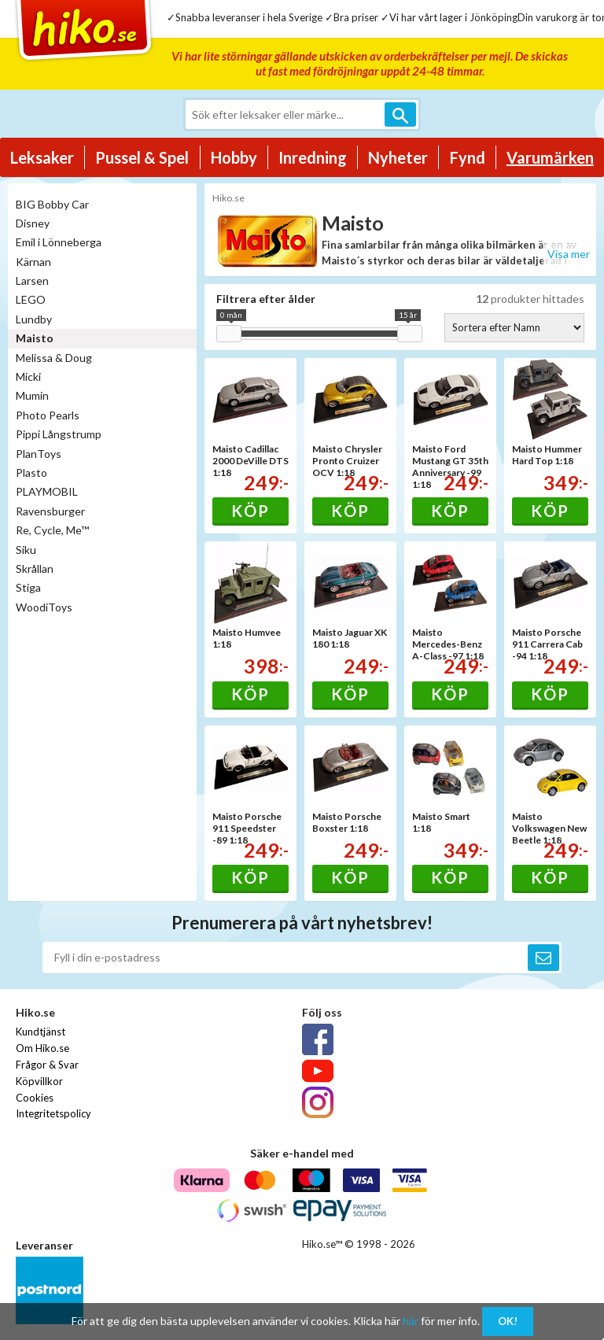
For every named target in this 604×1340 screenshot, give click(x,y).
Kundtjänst (40, 1031)
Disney (33, 223)
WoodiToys (44, 607)
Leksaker (42, 157)
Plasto (31, 472)
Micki (28, 376)
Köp (250, 510)
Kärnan (33, 261)
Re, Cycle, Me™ (52, 530)
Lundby (34, 319)
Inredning (312, 157)
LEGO (31, 299)
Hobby (234, 157)
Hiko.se (228, 198)
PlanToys (38, 453)
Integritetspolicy (53, 1113)
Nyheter (398, 157)
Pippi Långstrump (58, 434)
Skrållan (34, 568)
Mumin (32, 395)
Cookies (34, 1097)
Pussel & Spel (142, 157)
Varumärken (550, 157)
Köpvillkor (39, 1081)
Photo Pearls (47, 415)
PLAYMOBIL (47, 491)
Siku (26, 549)
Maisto (34, 338)
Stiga (28, 587)
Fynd (467, 157)
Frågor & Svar (47, 1064)
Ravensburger (50, 511)
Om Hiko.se (42, 1048)
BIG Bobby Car (52, 204)
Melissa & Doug (54, 357)
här (410, 1320)
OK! (507, 1321)
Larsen (32, 280)
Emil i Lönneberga (58, 242)
